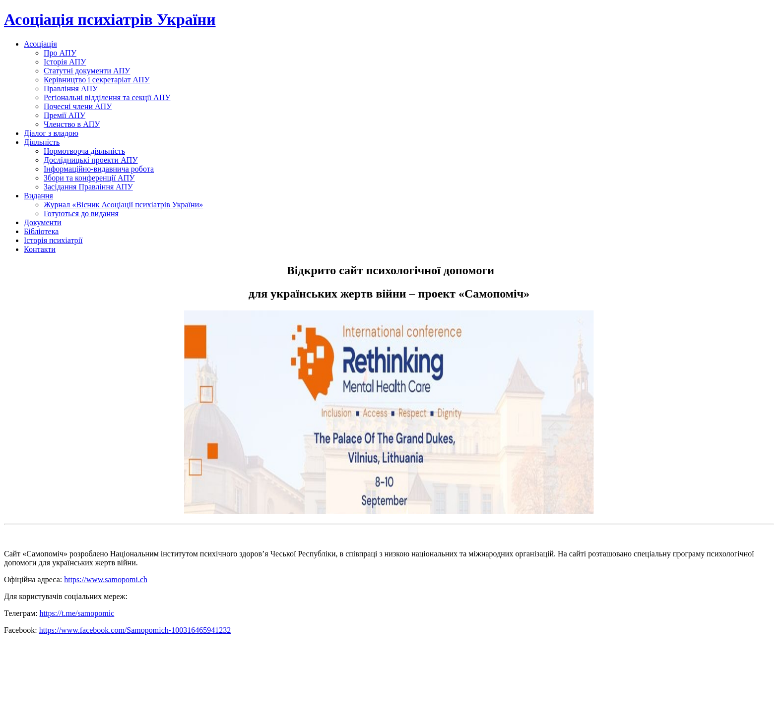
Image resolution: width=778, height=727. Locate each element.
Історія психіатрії (53, 240)
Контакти (40, 249)
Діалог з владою (51, 133)
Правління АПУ (71, 88)
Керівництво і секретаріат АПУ (97, 79)
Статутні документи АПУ (87, 70)
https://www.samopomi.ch (105, 579)
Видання (38, 195)
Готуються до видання (81, 213)
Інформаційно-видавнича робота (99, 169)
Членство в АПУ (72, 124)
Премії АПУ (64, 115)
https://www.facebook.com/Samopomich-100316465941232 (135, 630)
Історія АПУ (65, 62)
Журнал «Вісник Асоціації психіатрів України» (123, 204)
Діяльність (42, 142)
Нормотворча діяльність (84, 151)
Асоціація (40, 44)
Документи (43, 222)
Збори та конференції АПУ (89, 178)
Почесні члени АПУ (78, 106)
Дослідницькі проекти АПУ (91, 160)
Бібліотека (41, 231)
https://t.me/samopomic (77, 613)
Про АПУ (60, 53)
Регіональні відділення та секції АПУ (107, 97)
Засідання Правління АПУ (88, 186)
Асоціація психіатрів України (110, 19)
